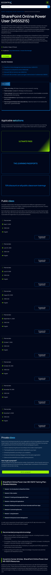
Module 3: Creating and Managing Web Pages (17, 497)
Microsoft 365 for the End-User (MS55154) (15, 72)
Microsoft (14, 11)
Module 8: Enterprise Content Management (16, 517)
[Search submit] (48, 6)
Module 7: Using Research (12, 513)
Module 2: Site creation (11, 493)
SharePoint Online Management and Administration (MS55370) (21, 67)
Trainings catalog (9, 11)
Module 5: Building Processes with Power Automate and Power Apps (23, 505)
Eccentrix (3, 11)
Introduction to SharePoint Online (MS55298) (16, 69)
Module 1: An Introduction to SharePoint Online (17, 489)
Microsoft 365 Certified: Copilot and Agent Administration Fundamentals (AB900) (26, 74)
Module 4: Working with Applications (14, 501)
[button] (42, 237)
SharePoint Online (20, 11)
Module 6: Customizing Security (13, 509)
